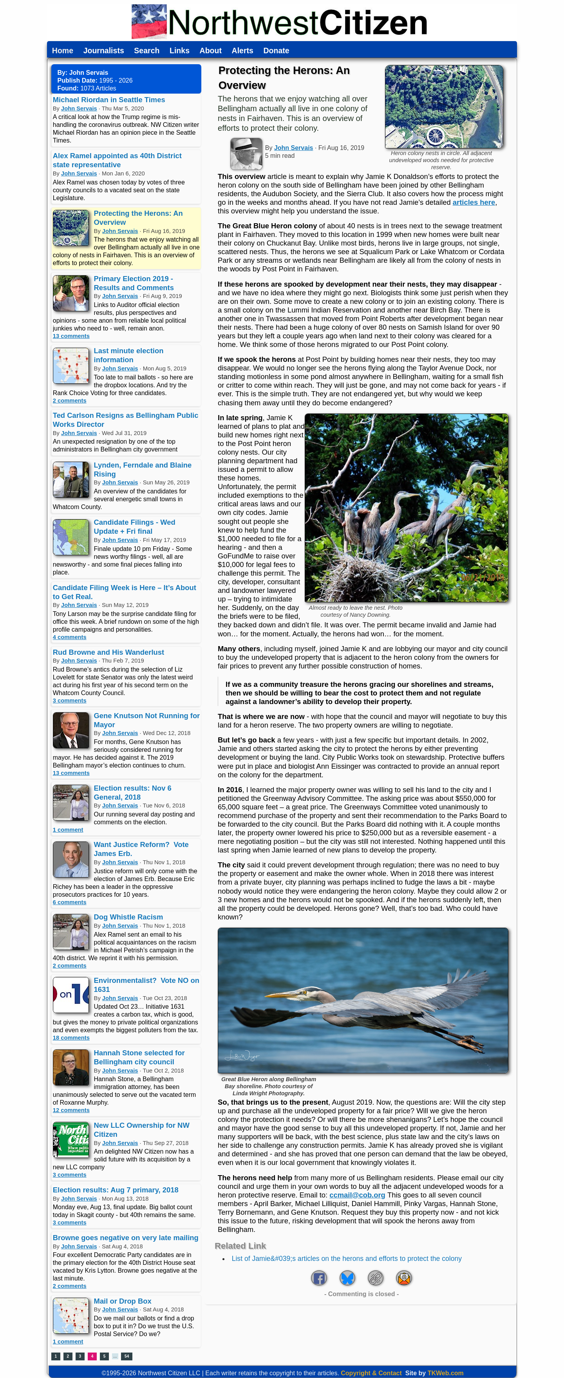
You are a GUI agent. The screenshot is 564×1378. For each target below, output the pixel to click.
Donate (276, 51)
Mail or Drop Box (123, 1301)
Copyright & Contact (371, 1373)
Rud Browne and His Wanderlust (108, 652)
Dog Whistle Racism (128, 917)
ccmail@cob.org (357, 1195)
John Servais (79, 108)
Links (180, 51)
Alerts (242, 51)
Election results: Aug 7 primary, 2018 (116, 1190)
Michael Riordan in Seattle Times (109, 100)
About (211, 51)
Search (146, 51)
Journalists (103, 51)
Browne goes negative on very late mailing (126, 1238)
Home (62, 51)
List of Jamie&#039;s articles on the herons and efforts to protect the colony (347, 1258)
